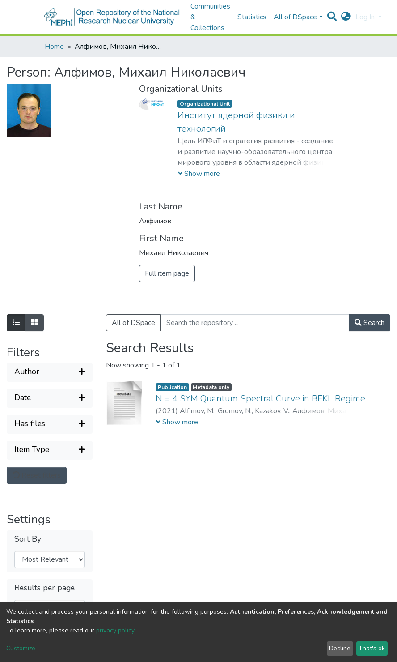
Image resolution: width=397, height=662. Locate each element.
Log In (365, 17)
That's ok (372, 648)
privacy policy (115, 630)
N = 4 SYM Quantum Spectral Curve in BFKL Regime (260, 399)
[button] (346, 17)
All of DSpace (133, 323)
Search (369, 323)
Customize (20, 648)
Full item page (167, 273)
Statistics (251, 17)
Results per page (44, 588)
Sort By (27, 539)
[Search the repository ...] (254, 322)
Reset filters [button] (37, 475)
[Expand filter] (49, 372)
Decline (340, 648)
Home (54, 46)
